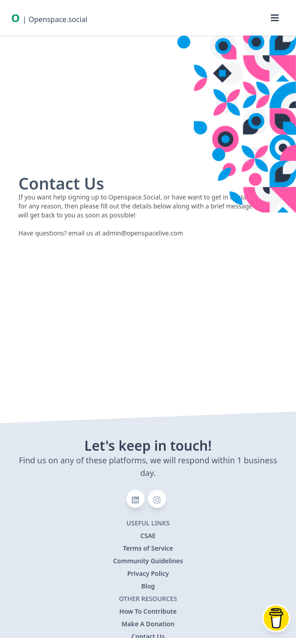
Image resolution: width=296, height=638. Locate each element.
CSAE (148, 535)
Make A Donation (148, 624)
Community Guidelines (148, 561)
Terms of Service (148, 548)
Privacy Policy (148, 573)
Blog (148, 586)
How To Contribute (147, 611)
